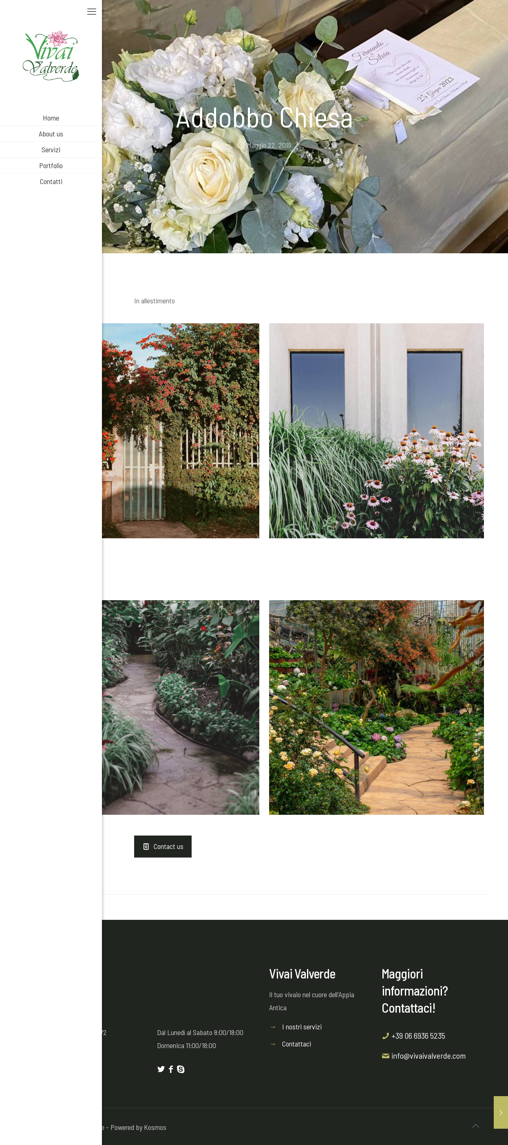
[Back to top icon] (475, 1125)
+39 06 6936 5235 (418, 1035)
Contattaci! (408, 1007)
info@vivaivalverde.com (428, 1055)
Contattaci (296, 1043)
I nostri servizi (302, 1026)
